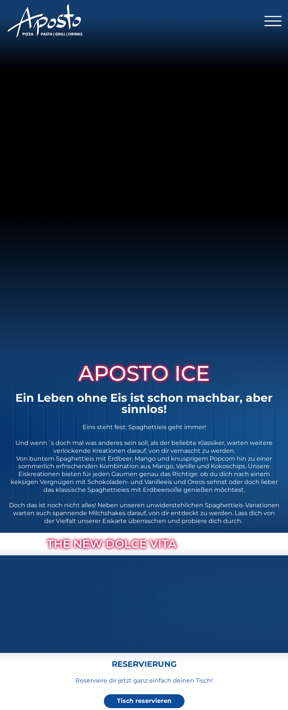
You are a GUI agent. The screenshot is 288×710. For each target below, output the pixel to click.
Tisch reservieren (144, 700)
